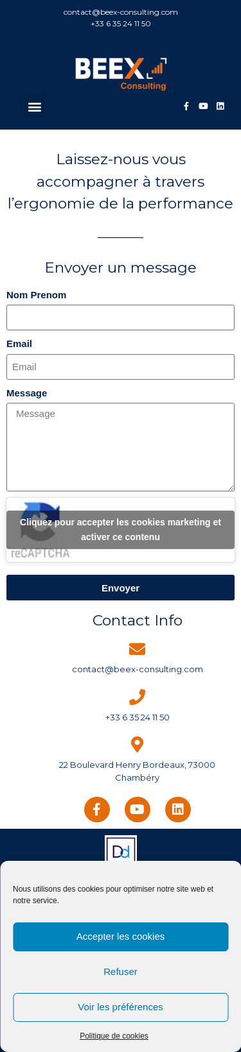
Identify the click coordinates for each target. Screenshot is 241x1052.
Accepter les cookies (120, 936)
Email (19, 343)
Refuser (120, 971)
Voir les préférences (120, 1006)
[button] (34, 106)
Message (26, 392)
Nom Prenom (36, 294)
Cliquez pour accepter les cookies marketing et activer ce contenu (120, 529)
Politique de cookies (114, 1035)
